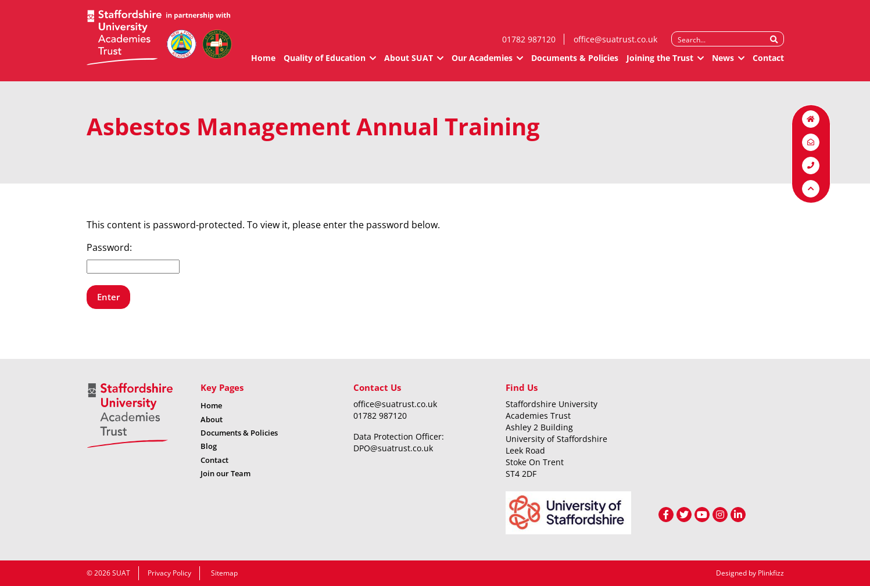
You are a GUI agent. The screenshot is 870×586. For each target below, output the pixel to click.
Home (263, 62)
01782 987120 (529, 43)
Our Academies (482, 62)
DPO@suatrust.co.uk (393, 448)
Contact (768, 62)
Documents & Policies (574, 62)
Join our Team (225, 473)
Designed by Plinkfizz (750, 573)
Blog (209, 446)
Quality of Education (325, 62)
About (212, 419)
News (723, 62)
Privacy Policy (169, 573)
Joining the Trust (659, 62)
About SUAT (408, 62)
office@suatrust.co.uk (615, 43)
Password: (133, 257)
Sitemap (224, 573)
